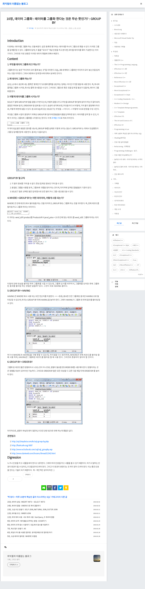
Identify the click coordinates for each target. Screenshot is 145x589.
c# (115, 255)
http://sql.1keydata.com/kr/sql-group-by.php (30, 443)
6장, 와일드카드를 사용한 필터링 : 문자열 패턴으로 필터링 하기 (29, 534)
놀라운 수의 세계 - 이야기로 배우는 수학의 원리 (127, 161)
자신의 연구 (118, 192)
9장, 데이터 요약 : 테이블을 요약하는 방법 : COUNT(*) (26, 523)
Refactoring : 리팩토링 (122, 147)
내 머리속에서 (119, 201)
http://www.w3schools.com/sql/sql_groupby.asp (32, 451)
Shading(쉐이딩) (120, 138)
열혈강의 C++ (118, 60)
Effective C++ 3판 (120, 73)
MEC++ (136, 245)
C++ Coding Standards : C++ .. (125, 99)
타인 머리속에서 (119, 205)
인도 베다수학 (119, 174)
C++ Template (119, 112)
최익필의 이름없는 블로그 (15, 4)
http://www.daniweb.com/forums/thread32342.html (33, 455)
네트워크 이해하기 (120, 34)
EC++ (123, 270)
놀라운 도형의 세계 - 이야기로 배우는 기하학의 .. (127, 168)
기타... (115, 179)
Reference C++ (119, 78)
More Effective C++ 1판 (122, 82)
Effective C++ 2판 (120, 69)
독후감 (116, 56)
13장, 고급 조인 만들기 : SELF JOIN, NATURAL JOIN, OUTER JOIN (32, 511)
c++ (115, 270)
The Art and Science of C (123, 121)
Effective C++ (118, 240)
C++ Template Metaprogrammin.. (126, 108)
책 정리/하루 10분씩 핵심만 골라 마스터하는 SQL (51, 28)
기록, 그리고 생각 (13, 561)
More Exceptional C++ (122, 91)
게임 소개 (117, 209)
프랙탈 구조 (56, 118)
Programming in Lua (121, 129)
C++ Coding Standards (131, 250)
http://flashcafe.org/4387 (22, 447)
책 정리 (11, 498)
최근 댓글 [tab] (135, 223)
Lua (135, 260)
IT (138, 265)
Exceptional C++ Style (122, 95)
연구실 (115, 21)
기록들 (116, 184)
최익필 (31, 28)
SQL (115, 42)
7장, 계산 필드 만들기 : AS (16, 530)
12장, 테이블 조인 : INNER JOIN (19, 515)
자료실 (116, 214)
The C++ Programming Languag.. (126, 65)
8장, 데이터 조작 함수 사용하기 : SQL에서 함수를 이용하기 (28, 526)
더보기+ (140, 274)
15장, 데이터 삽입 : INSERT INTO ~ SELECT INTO (26, 504)
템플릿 (116, 250)
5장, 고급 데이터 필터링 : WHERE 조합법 (22, 538)
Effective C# (118, 125)
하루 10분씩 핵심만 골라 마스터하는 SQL (33, 498)
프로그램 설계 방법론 (121, 142)
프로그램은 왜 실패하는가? (123, 155)
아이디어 (117, 188)
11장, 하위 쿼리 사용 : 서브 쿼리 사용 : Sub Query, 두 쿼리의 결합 (30, 519)
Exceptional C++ (120, 86)
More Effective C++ (127, 265)
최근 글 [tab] (119, 223)
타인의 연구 (118, 196)
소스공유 (117, 25)
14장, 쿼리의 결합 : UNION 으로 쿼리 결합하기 (24, 507)
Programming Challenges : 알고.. (126, 151)
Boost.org (118, 30)
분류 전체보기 (119, 15)
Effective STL (119, 116)
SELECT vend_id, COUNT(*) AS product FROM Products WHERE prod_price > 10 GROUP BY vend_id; (19, 213)
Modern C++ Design (121, 103)
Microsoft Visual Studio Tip (124, 38)
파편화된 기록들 (119, 47)
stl (115, 265)
